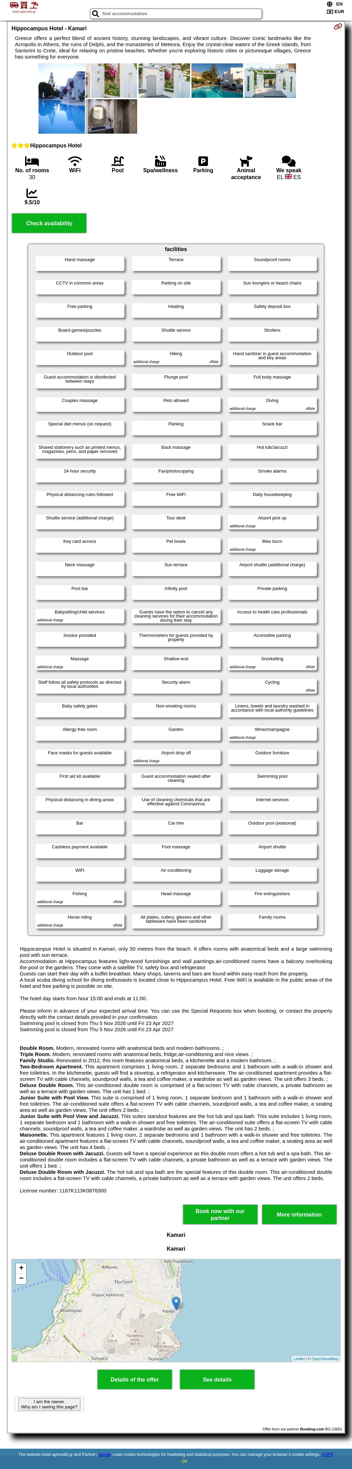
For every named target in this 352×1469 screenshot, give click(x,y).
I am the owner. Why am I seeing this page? (49, 1404)
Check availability (49, 223)
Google (104, 1454)
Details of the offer (135, 1380)
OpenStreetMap (325, 1359)
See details (217, 1380)
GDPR (328, 1454)
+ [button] (21, 1268)
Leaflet (299, 1359)
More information (299, 1215)
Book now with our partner (220, 1214)
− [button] (21, 1279)
